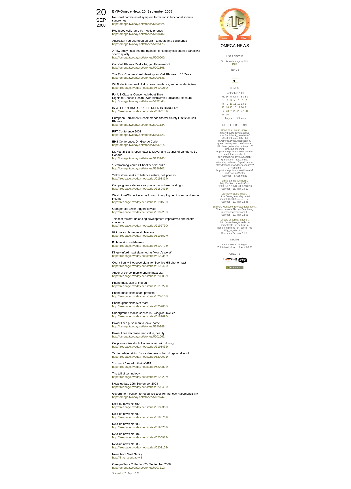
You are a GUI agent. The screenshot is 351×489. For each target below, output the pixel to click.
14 (246, 103)
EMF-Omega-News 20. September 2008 (142, 11)
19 (238, 107)
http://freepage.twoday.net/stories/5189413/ (140, 188)
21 (246, 107)
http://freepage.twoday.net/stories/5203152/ (140, 447)
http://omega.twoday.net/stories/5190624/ (138, 24)
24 (231, 111)
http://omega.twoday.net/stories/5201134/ (138, 124)
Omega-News (234, 45)
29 (223, 114)
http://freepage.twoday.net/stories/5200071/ (140, 356)
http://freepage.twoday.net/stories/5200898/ (140, 366)
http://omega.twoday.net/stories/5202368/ (138, 67)
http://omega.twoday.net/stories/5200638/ (138, 77)
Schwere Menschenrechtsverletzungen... (235, 206)
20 (101, 12)
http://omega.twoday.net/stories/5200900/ (138, 57)
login (234, 64)
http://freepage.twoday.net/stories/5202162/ (140, 296)
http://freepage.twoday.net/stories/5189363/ (140, 407)
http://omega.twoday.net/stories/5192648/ (138, 101)
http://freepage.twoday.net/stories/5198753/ (140, 427)
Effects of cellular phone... (235, 219)
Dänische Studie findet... (234, 193)
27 (242, 111)
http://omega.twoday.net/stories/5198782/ (138, 34)
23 (227, 111)
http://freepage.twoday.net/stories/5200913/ (140, 437)
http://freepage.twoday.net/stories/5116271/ (140, 286)
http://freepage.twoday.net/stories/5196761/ (140, 417)
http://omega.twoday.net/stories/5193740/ (138, 158)
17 (231, 107)
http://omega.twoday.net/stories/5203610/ (138, 467)
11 (234, 103)
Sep (101, 20)
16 (227, 107)
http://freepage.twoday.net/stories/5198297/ (140, 377)
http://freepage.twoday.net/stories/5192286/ (140, 212)
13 (242, 103)
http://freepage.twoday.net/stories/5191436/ (140, 346)
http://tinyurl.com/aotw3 (127, 457)
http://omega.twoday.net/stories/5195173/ (138, 44)
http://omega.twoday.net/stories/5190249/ (138, 326)
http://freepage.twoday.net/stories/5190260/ (140, 87)
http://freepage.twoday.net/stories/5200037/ (140, 276)
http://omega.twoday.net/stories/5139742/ (138, 397)
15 (223, 107)
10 (231, 103)
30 (227, 114)
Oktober (241, 118)
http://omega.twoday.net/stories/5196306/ (138, 168)
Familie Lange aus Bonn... (234, 180)
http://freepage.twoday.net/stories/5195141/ (140, 111)
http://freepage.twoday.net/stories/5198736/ (140, 245)
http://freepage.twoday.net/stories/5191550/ (140, 202)
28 (246, 111)
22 (223, 111)
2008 (100, 25)
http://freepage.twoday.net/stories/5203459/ (140, 387)
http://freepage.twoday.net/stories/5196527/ (140, 235)
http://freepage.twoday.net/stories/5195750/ (140, 225)
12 (238, 103)
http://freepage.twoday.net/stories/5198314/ (140, 178)
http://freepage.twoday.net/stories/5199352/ (140, 255)
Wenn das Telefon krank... (235, 130)
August (228, 118)
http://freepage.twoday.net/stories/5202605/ (140, 306)
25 (234, 111)
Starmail (116, 473)
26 (238, 111)
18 (234, 107)
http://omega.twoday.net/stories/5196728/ (138, 134)
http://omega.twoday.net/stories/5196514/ (138, 145)
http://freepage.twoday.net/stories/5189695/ (140, 316)
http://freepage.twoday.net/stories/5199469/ (140, 266)
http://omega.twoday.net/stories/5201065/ (138, 336)
